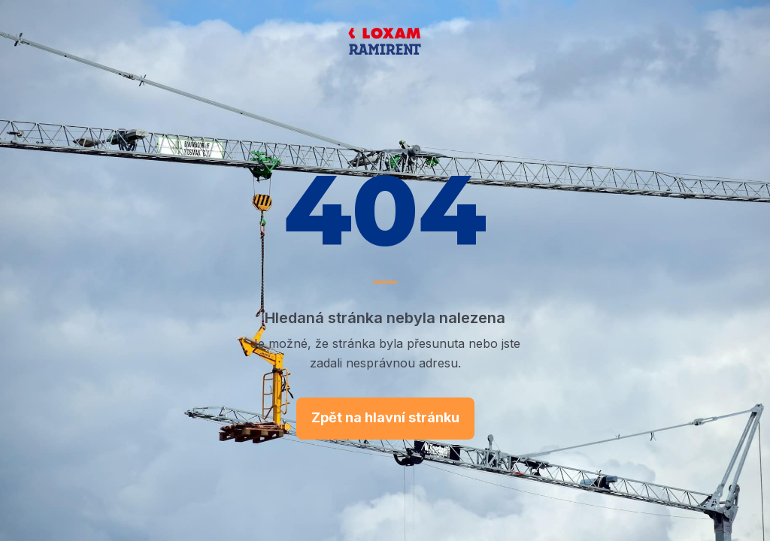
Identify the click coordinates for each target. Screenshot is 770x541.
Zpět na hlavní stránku (385, 417)
